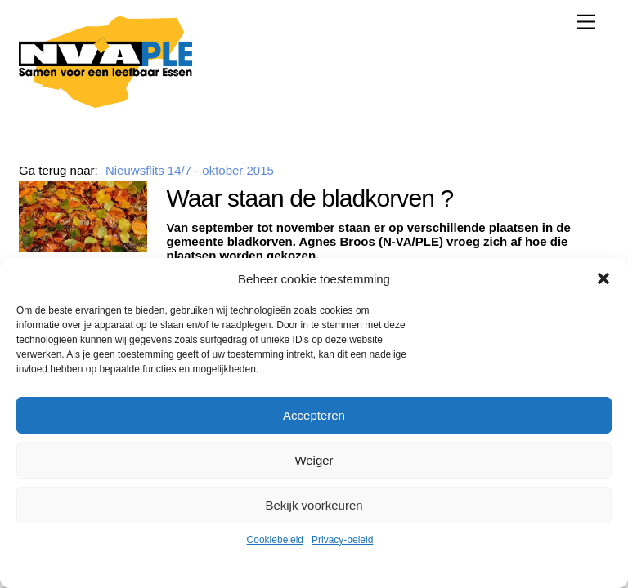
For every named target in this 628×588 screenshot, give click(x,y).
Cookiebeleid (275, 540)
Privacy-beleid (342, 540)
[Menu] (586, 22)
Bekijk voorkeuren (313, 505)
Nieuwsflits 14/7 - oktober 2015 (189, 170)
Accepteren (314, 415)
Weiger (313, 460)
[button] (603, 278)
